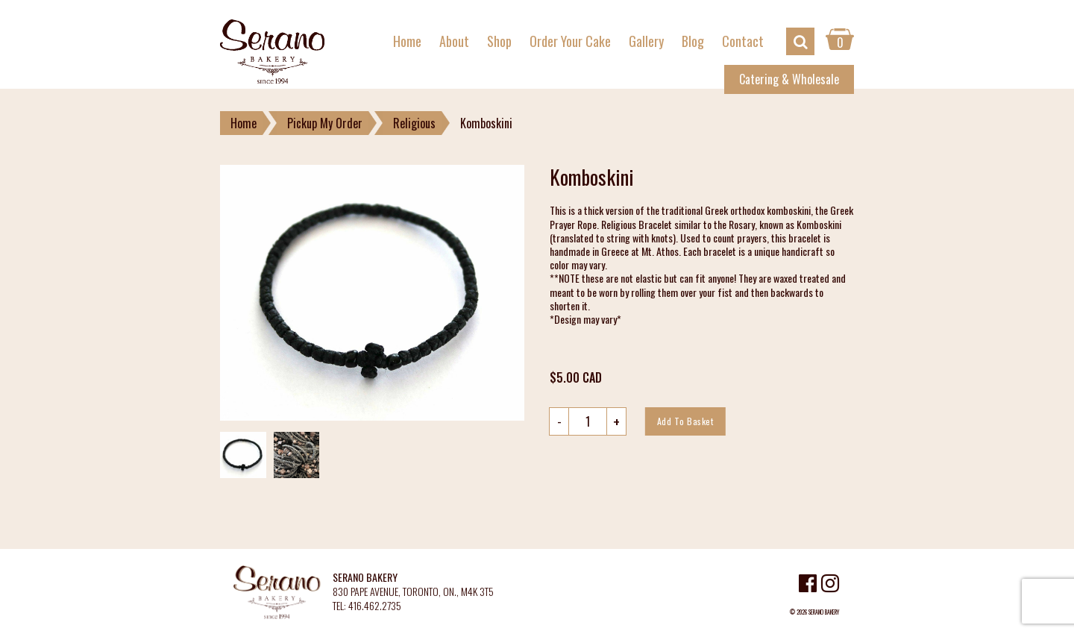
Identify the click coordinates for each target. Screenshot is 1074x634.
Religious (414, 123)
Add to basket (685, 421)
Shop (499, 41)
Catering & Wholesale (789, 79)
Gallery (646, 41)
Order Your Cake (570, 41)
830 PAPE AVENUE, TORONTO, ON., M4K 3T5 (413, 592)
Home (407, 41)
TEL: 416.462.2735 (367, 606)
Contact (743, 41)
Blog (693, 41)
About (454, 41)
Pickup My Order (324, 123)
